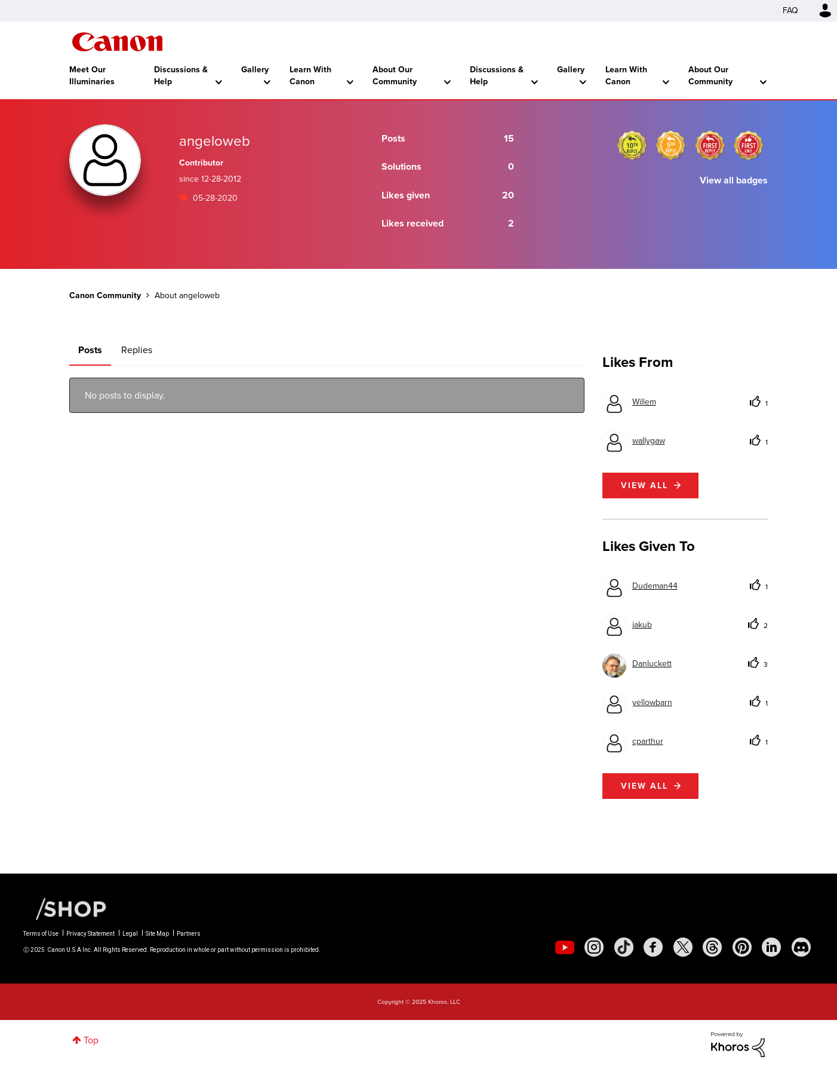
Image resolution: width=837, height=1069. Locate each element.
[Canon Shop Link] (65, 908)
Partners (189, 933)
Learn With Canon (310, 75)
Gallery (255, 69)
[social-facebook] (653, 947)
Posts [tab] (90, 350)
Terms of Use (41, 933)
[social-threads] (712, 947)
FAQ (790, 10)
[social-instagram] (594, 947)
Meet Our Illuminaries (92, 75)
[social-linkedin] (771, 947)
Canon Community (117, 42)
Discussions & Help (181, 75)
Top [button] (91, 1040)
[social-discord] (801, 947)
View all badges (734, 180)
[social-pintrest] (742, 947)
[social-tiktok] (623, 947)
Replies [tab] (136, 350)
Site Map (157, 933)
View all (644, 485)
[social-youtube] (564, 947)
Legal (130, 933)
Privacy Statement (90, 933)
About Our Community (395, 75)
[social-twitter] (683, 947)
